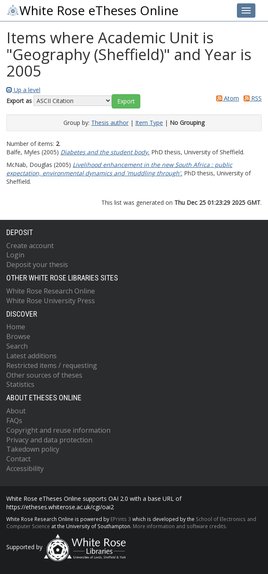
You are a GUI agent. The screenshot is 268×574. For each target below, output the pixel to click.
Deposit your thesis (37, 264)
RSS (251, 98)
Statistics (20, 384)
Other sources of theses (44, 375)
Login (15, 254)
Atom (226, 98)
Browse (18, 336)
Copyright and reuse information (58, 430)
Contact (18, 458)
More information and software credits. (180, 526)
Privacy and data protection (49, 439)
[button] (126, 101)
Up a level (23, 90)
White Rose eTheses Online (92, 10)
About (16, 410)
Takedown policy (32, 449)
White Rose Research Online (50, 291)
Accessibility (25, 468)
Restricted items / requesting (51, 365)
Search (17, 346)
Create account (30, 245)
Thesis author (110, 123)
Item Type (149, 123)
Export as (19, 101)
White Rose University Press (50, 300)
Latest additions (31, 355)
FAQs (14, 420)
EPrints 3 (120, 519)
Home (15, 326)
